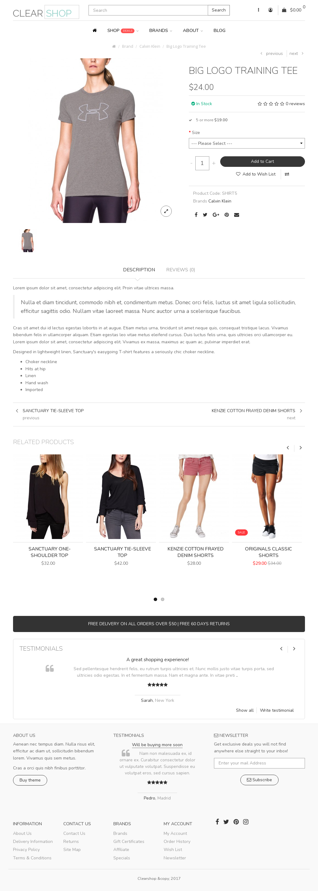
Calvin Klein (149, 46)
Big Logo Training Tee (186, 46)
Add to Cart (262, 161)
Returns (71, 841)
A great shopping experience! (157, 659)
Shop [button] (123, 30)
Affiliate (121, 850)
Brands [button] (160, 30)
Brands (120, 833)
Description (139, 269)
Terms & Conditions (32, 858)
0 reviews (295, 104)
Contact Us (74, 833)
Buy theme (30, 780)
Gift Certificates (128, 841)
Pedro (149, 798)
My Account (175, 833)
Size (196, 133)
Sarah (147, 700)
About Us (22, 833)
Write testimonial (277, 710)
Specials (121, 858)
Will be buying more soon (157, 745)
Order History (177, 841)
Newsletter (175, 858)
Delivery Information (33, 841)
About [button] (193, 30)
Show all (245, 710)
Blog (219, 30)
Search (219, 10)
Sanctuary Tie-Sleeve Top (122, 552)
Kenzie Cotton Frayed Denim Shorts (195, 552)
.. (237, 675)
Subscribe (259, 780)
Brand (127, 46)
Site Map (72, 850)
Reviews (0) (180, 269)
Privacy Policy (26, 850)
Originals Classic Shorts (268, 552)
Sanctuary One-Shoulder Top (50, 552)
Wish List (173, 850)
